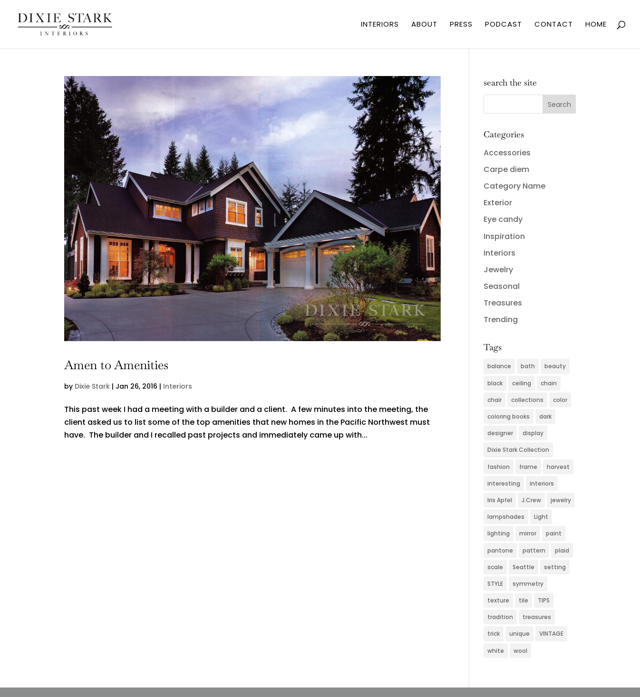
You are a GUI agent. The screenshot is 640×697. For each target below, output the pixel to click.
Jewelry (498, 269)
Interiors (177, 386)
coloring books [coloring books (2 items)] (508, 416)
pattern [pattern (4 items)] (534, 550)
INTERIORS (380, 25)
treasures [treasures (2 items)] (537, 617)
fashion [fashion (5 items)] (498, 467)
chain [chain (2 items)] (549, 383)
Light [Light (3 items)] (541, 517)
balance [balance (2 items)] (499, 366)
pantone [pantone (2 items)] (500, 550)
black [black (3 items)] (495, 383)
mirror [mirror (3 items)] (527, 533)
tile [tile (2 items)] (523, 600)
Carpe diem (506, 169)
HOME (596, 25)
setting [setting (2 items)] (555, 567)
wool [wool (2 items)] (520, 651)
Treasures (503, 302)
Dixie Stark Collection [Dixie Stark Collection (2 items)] (518, 450)
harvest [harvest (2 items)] (558, 467)
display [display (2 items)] (533, 433)
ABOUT (424, 25)
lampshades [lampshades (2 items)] (505, 517)
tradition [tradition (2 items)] (500, 617)
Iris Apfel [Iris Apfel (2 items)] (499, 500)
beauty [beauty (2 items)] (555, 366)
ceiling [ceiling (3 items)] (521, 383)
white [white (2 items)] (495, 651)
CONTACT (553, 25)
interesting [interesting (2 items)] (503, 483)
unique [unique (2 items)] (519, 634)
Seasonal (502, 286)
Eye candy (503, 219)
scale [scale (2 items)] (495, 567)
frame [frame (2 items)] (528, 467)
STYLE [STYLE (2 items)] (495, 584)
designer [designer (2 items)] (500, 433)
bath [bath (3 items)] (528, 366)
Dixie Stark (92, 386)
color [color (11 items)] (560, 400)
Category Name (514, 186)
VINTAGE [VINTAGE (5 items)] (551, 634)
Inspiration (504, 236)
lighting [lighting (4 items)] (498, 533)
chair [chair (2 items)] (494, 400)
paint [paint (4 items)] (554, 533)
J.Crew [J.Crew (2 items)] (531, 500)
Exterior (498, 202)
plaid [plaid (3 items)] (562, 550)
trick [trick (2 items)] (493, 634)
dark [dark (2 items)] (545, 416)
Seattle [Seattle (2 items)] (523, 567)
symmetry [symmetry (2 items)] (528, 584)
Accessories (507, 152)
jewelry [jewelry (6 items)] (561, 500)
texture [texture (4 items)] (498, 600)
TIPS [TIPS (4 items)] (544, 600)
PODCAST (503, 25)
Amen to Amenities (116, 365)
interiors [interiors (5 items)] (542, 483)
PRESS (461, 25)
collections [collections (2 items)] (527, 400)
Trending (501, 319)
